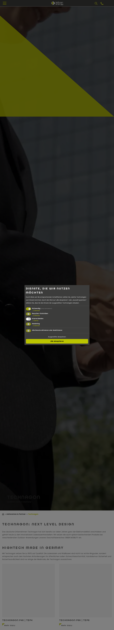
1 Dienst (35, 321)
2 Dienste (36, 310)
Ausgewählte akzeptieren (57, 337)
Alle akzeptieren (57, 341)
